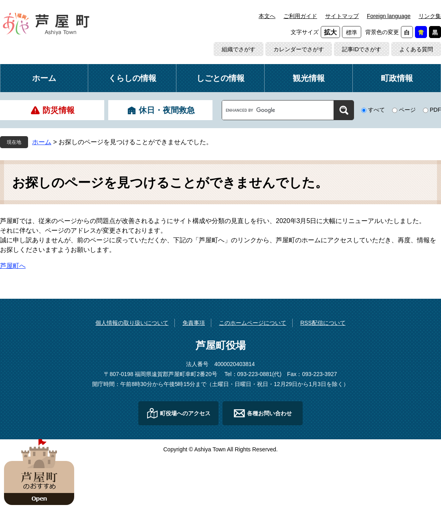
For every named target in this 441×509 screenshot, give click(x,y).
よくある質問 (416, 49)
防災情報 (58, 110)
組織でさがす (238, 49)
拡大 (330, 32)
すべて (376, 110)
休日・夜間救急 (167, 110)
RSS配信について (323, 323)
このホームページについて (252, 323)
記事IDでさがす (361, 49)
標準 (351, 32)
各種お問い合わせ (269, 413)
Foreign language (389, 16)
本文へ (267, 16)
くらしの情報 (132, 78)
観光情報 (309, 78)
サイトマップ (342, 16)
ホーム (44, 78)
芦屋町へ (13, 265)
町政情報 (397, 78)
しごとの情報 (220, 78)
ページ (407, 110)
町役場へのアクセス (185, 413)
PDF (435, 110)
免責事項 (193, 323)
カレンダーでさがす (298, 49)
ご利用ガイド (300, 16)
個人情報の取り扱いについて (131, 323)
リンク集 (430, 16)
